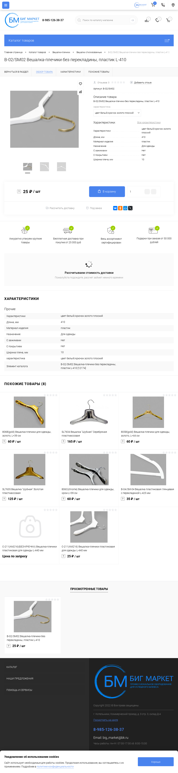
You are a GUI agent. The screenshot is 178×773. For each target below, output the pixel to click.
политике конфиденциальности (55, 766)
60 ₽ (29, 444)
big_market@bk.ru (115, 737)
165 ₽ (89, 444)
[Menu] (5, 5)
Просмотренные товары (89, 589)
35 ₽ (148, 501)
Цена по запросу (29, 558)
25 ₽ (89, 558)
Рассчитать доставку (60, 208)
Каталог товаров (89, 40)
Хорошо (155, 761)
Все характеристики (149, 122)
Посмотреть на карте (105, 720)
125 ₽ (29, 501)
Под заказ (94, 208)
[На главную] (141, 5)
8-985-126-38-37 (53, 20)
